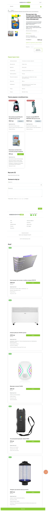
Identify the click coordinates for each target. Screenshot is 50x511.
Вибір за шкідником (24, 6)
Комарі (12, 10)
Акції (11, 223)
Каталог (11, 6)
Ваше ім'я (10, 182)
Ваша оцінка (11, 199)
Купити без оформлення (38, 50)
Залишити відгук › (38, 43)
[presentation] (18, 204)
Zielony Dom (32, 35)
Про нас (11, 227)
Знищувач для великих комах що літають (19, 490)
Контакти (28, 223)
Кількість (28, 46)
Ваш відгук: (11, 188)
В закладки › (33, 43)
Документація (13, 225)
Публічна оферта (30, 221)
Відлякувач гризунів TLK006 (16, 387)
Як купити (12, 229)
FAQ (11, 221)
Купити (23, 509)
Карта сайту (29, 225)
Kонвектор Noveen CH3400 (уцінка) (18, 333)
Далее (40, 209)
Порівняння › (28, 43)
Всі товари (29, 227)
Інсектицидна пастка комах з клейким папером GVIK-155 (23, 281)
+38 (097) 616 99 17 (25, 234)
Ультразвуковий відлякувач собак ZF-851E (19, 439)
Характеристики (13, 57)
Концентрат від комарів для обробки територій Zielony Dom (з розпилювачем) (23, 11)
